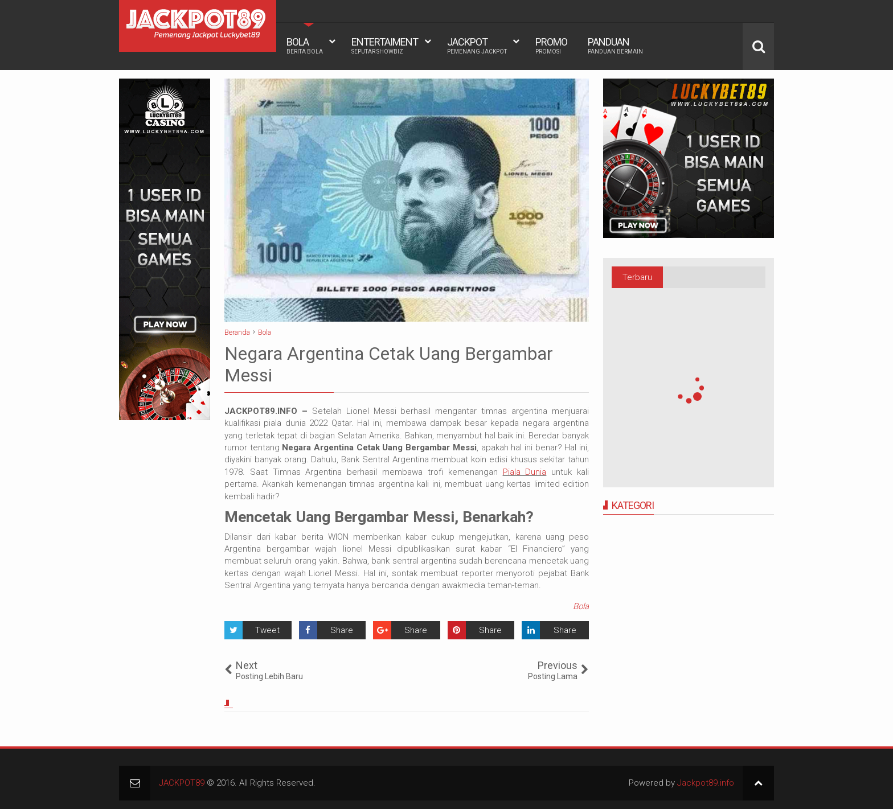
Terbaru (637, 277)
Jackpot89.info (705, 783)
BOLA (304, 45)
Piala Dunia (525, 472)
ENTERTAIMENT (384, 45)
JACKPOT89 (181, 783)
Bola (581, 606)
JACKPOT (477, 45)
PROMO (551, 45)
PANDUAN (615, 45)
